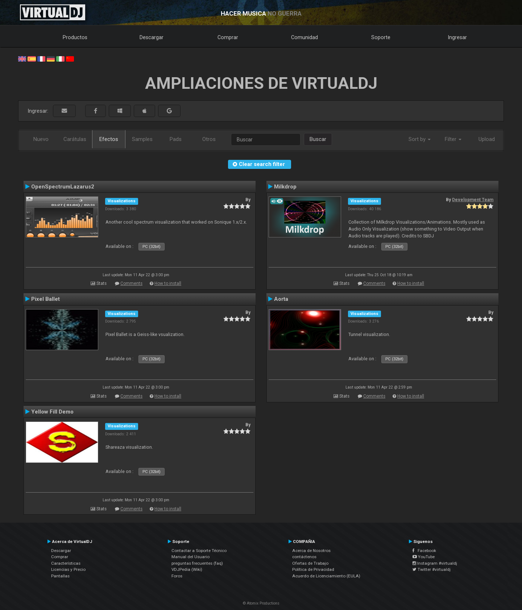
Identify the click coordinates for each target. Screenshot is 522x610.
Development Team (472, 199)
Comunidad (304, 37)
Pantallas (60, 575)
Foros (176, 575)
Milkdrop (285, 186)
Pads (176, 139)
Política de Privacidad (313, 569)
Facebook (424, 550)
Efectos (108, 139)
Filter (453, 139)
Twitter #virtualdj (432, 569)
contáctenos (304, 556)
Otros (209, 139)
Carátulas (74, 139)
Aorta (281, 299)
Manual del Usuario (190, 556)
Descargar (151, 37)
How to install (167, 283)
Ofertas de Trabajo (310, 563)
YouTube (424, 556)
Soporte (380, 37)
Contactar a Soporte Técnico (199, 550)
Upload (486, 139)
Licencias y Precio (68, 569)
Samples (142, 139)
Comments (131, 283)
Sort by (420, 139)
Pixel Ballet (45, 299)
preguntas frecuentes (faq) (197, 563)
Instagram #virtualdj (435, 563)
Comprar (228, 37)
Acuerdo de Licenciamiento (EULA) (326, 575)
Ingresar (457, 37)
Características (65, 563)
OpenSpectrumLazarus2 (62, 186)
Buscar (318, 139)
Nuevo (41, 139)
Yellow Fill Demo (52, 411)
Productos (75, 37)
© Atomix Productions (261, 603)
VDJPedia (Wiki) (186, 569)
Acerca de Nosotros (311, 550)
